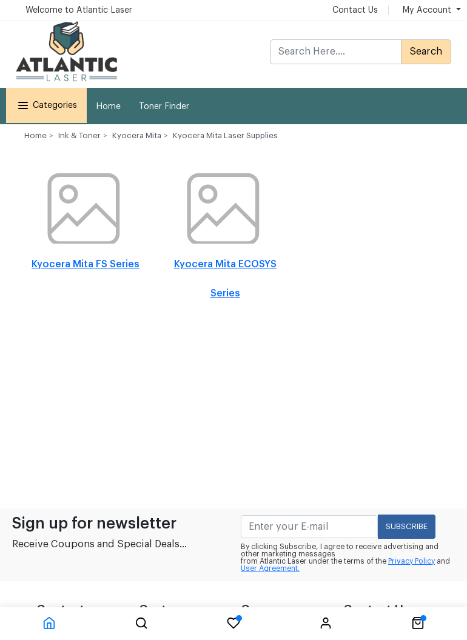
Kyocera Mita (136, 135)
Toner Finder (164, 106)
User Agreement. (270, 568)
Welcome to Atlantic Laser (78, 10)
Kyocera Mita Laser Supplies (225, 135)
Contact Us (355, 10)
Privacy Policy (411, 561)
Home (108, 106)
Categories (46, 105)
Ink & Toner (79, 135)
